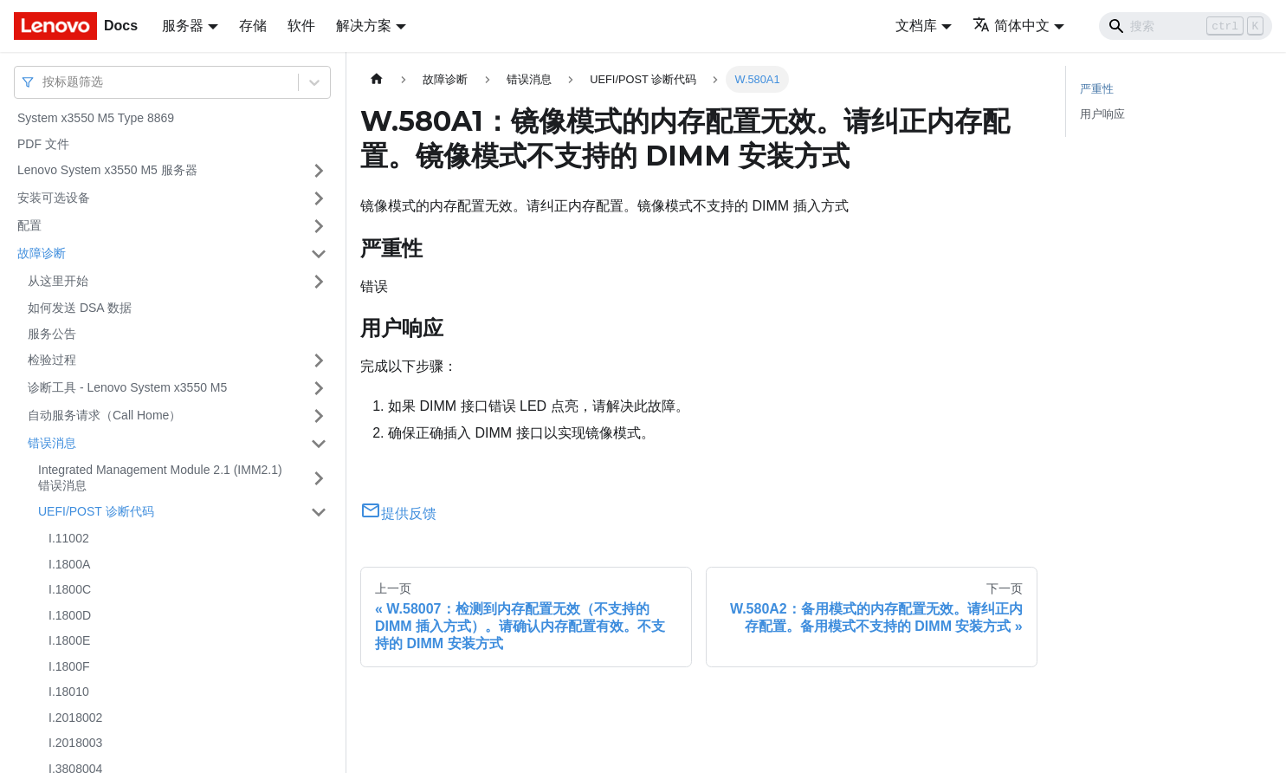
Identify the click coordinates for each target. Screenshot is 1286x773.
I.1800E (69, 640)
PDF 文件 (43, 144)
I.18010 (68, 691)
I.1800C (69, 589)
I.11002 (68, 538)
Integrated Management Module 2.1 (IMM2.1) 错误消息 (160, 477)
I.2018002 (75, 717)
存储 (253, 25)
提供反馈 (398, 513)
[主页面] (376, 79)
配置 (29, 225)
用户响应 (1102, 113)
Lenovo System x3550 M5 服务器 (107, 170)
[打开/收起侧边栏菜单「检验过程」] (319, 360)
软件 (301, 25)
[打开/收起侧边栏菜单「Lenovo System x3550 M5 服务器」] (319, 171)
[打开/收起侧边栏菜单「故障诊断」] (319, 254)
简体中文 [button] (1011, 25)
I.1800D (69, 615)
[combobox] (44, 82)
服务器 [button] (183, 25)
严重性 (1097, 88)
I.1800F (68, 666)
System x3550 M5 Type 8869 (95, 118)
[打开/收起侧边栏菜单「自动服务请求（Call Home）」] (319, 416)
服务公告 (52, 334)
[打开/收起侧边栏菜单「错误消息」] (319, 444)
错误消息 (52, 443)
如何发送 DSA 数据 (80, 308)
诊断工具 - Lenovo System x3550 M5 (127, 387)
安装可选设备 (53, 198)
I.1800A (69, 564)
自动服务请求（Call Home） (104, 415)
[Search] (1185, 26)
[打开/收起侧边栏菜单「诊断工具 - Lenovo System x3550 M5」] (319, 388)
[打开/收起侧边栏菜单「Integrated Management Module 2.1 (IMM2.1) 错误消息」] (319, 478)
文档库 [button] (916, 25)
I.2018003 (75, 743)
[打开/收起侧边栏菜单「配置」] (319, 226)
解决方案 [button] (363, 25)
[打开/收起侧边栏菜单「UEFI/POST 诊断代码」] (319, 512)
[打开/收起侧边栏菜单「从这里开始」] (319, 282)
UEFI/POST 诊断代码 (96, 511)
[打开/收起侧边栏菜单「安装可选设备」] (319, 198)
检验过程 (52, 360)
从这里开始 (58, 281)
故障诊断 (41, 253)
